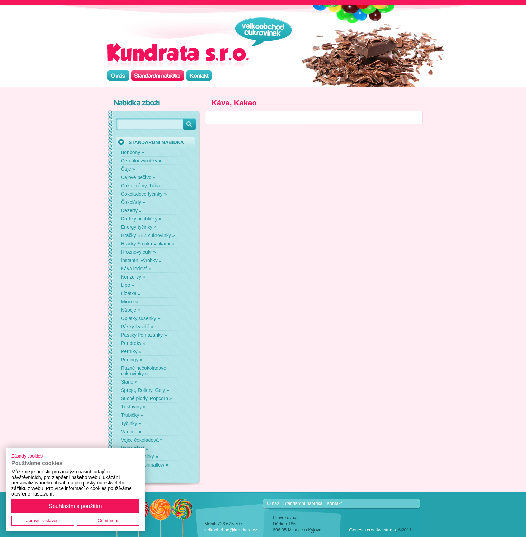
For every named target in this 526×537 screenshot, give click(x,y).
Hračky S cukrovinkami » (147, 243)
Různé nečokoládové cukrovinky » (143, 370)
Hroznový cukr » (138, 252)
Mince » (129, 301)
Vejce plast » (134, 448)
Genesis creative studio (372, 530)
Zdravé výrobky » (139, 456)
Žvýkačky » (133, 473)
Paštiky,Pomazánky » (144, 335)
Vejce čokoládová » (142, 440)
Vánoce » (131, 431)
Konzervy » (133, 277)
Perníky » (131, 351)
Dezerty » (131, 210)
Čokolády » (133, 202)
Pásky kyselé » (137, 326)
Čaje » (128, 169)
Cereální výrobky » (141, 160)
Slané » (129, 382)
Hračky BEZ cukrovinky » (148, 235)
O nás (273, 503)
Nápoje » (130, 310)
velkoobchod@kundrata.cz (230, 530)
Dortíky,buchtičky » (141, 219)
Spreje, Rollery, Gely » (145, 390)
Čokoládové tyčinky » (144, 194)
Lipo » (127, 285)
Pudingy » (131, 359)
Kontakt (334, 503)
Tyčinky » (131, 423)
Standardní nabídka (302, 503)
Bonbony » (132, 152)
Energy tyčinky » (139, 227)
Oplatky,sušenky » (140, 318)
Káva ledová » (136, 268)
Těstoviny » (133, 406)
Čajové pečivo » (138, 177)
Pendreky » (133, 343)
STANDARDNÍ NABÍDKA (156, 142)
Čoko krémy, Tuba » (142, 185)
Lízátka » (131, 293)
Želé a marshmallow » (144, 465)
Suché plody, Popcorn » (146, 398)
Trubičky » (132, 415)
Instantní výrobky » (141, 260)
